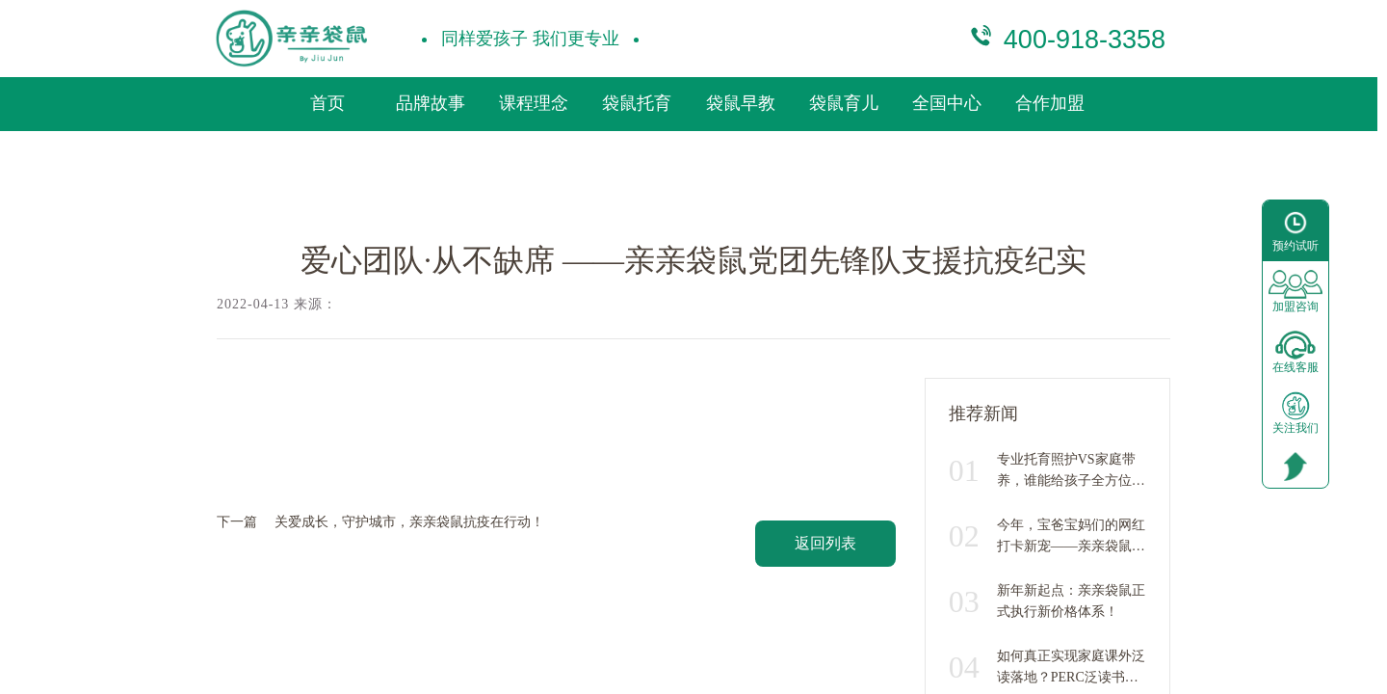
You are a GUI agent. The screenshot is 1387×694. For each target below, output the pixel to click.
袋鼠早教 (740, 103)
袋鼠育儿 (843, 103)
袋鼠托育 (636, 103)
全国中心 (946, 103)
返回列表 (825, 543)
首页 (327, 103)
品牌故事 (430, 103)
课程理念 (533, 103)
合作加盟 (1050, 103)
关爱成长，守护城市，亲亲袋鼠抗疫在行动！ (409, 522)
